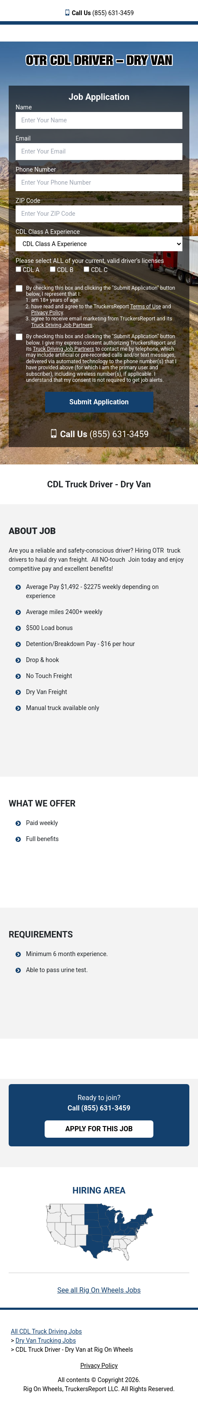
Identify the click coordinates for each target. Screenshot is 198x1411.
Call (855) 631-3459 (99, 1108)
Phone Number (36, 169)
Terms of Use (145, 307)
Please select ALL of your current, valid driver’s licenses (90, 260)
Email (23, 138)
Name (24, 107)
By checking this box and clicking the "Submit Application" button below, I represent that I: (104, 307)
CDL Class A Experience (48, 231)
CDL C (95, 269)
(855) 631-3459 (103, 13)
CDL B (62, 269)
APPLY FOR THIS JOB (99, 1129)
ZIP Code (28, 200)
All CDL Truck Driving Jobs (46, 1331)
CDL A (27, 269)
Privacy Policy (47, 313)
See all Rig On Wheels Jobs (99, 1290)
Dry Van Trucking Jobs (46, 1340)
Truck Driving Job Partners (61, 325)
